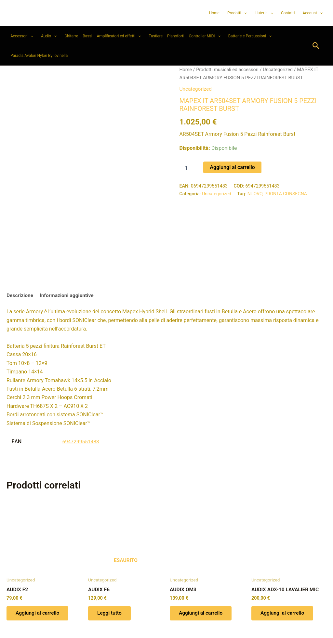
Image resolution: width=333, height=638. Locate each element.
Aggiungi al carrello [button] (38, 577)
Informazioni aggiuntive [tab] (68, 258)
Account (312, 13)
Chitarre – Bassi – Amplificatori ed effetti (102, 36)
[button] (244, 13)
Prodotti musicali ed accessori (228, 69)
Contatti (288, 13)
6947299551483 (81, 404)
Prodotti (237, 13)
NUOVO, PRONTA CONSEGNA (279, 193)
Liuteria (264, 13)
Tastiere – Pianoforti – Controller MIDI (184, 36)
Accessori (21, 36)
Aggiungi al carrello (232, 167)
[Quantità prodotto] (188, 167)
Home (214, 13)
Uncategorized (280, 69)
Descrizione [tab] (20, 258)
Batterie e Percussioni (250, 36)
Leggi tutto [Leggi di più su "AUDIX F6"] (110, 577)
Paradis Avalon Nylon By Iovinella (39, 55)
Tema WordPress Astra (202, 621)
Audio (49, 36)
